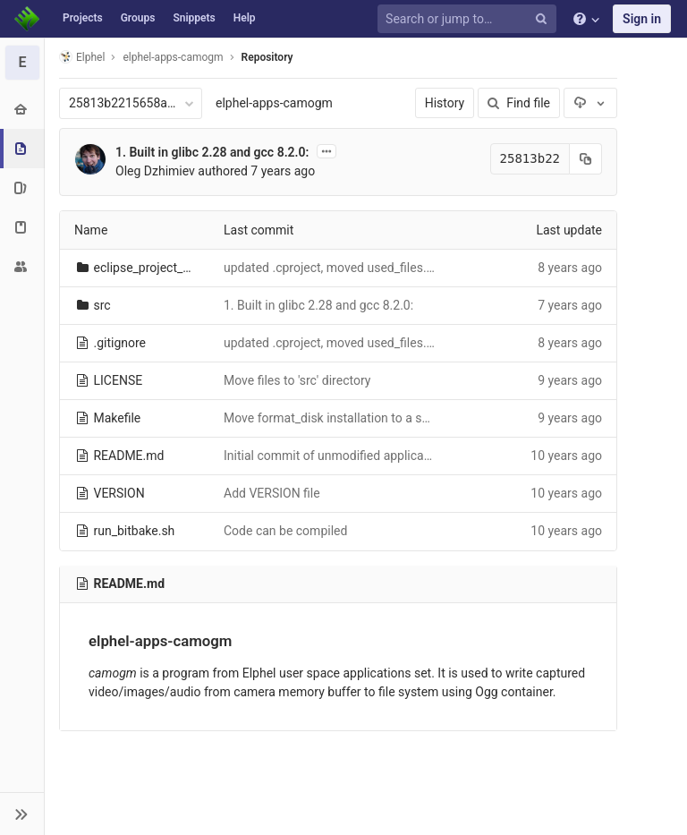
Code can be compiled (285, 531)
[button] (22, 813)
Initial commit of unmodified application (334, 455)
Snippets (194, 18)
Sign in (642, 19)
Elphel (82, 57)
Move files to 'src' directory (297, 380)
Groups (138, 18)
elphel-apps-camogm (274, 103)
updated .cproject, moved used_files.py (331, 267)
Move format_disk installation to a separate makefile (369, 418)
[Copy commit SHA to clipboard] (586, 159)
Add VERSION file (272, 493)
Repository (267, 57)
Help (244, 18)
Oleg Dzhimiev (155, 171)
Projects (83, 18)
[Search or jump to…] (470, 19)
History (445, 103)
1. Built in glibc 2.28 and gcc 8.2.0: (212, 152)
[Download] (590, 103)
